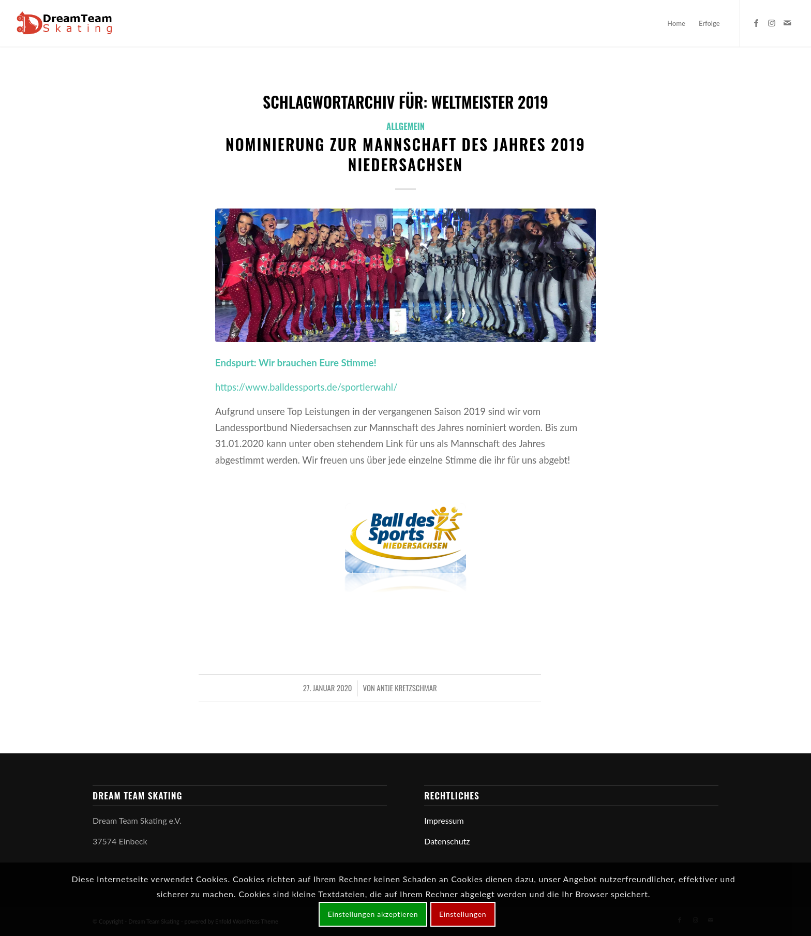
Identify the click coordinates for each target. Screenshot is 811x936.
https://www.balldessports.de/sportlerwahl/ (306, 387)
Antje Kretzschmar (407, 687)
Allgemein (405, 126)
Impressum (443, 820)
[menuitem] (676, 23)
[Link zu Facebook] (756, 23)
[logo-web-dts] (66, 23)
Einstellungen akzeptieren (373, 914)
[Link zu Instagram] (771, 23)
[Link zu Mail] (787, 23)
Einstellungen (462, 914)
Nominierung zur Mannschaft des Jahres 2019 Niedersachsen (405, 154)
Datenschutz (447, 841)
